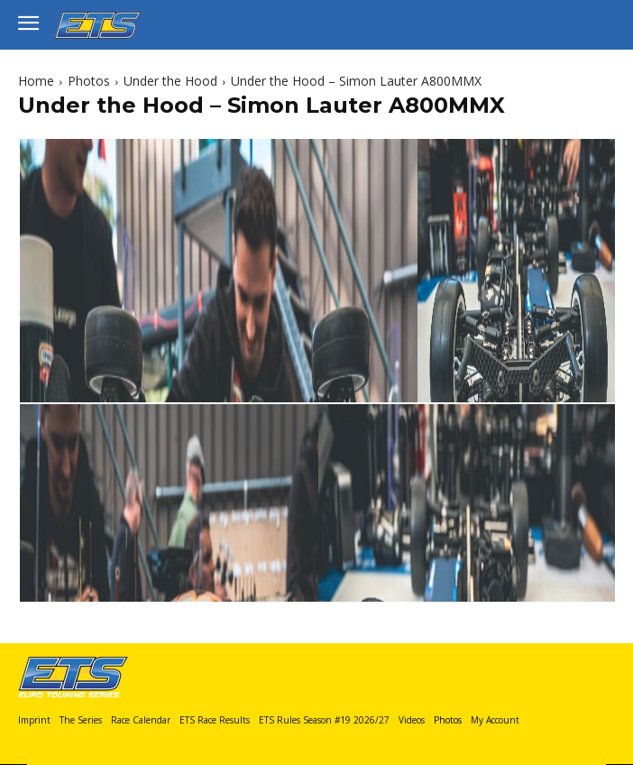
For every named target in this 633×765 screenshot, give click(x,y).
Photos (89, 80)
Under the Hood (170, 80)
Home (36, 80)
